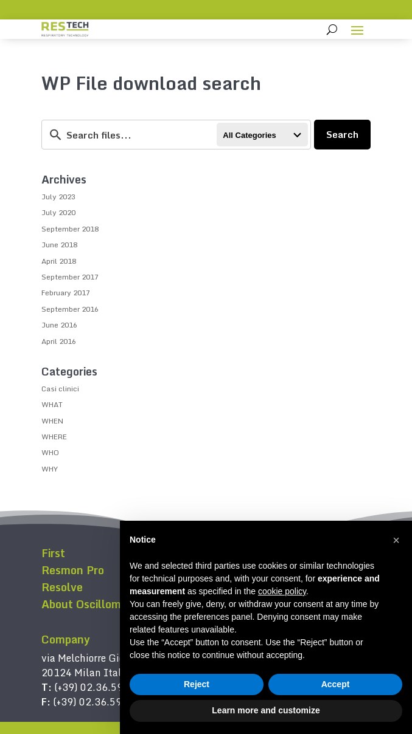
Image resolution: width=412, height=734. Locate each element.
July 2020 (58, 212)
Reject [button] (196, 684)
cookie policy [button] (282, 591)
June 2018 (59, 244)
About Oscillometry (91, 604)
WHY (49, 469)
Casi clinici (60, 388)
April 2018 (58, 261)
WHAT (52, 404)
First (53, 553)
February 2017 (65, 292)
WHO (50, 452)
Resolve (62, 587)
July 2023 (58, 196)
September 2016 (70, 309)
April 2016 (58, 341)
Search (342, 134)
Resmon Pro (72, 570)
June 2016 (59, 325)
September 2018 (70, 229)
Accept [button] (335, 684)
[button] (396, 540)
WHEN (52, 421)
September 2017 (70, 277)
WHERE (54, 436)
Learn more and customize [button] (265, 710)
